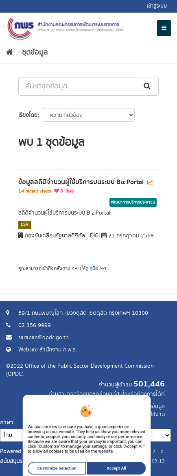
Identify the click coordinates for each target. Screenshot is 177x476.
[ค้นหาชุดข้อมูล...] (77, 86)
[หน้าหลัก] (9, 52)
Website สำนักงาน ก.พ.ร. (47, 350)
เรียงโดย (27, 115)
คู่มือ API (98, 268)
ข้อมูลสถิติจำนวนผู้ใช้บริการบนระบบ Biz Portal (81, 182)
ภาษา (6, 423)
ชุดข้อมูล (35, 52)
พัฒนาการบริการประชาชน (133, 202)
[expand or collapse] (164, 28)
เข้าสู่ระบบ (157, 6)
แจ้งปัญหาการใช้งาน (141, 414)
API (75, 268)
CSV (24, 225)
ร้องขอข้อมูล (150, 406)
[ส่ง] (148, 86)
